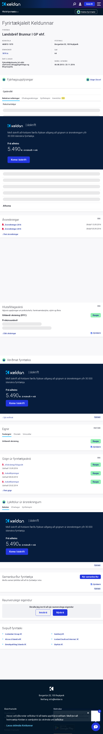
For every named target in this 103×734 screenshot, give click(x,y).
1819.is (5, 53)
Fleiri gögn (7, 490)
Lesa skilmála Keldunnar (20, 725)
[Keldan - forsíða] (11, 4)
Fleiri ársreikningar (10, 234)
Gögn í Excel (93, 79)
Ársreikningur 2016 (11, 225)
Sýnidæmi (96, 333)
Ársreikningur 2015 (11, 229)
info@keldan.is (55, 699)
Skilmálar (57, 709)
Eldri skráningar (9, 333)
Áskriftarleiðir (10, 709)
